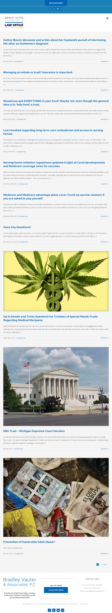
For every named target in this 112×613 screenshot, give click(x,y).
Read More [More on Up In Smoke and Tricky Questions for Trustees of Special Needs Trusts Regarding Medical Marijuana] (104, 338)
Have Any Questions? (17, 227)
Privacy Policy (73, 604)
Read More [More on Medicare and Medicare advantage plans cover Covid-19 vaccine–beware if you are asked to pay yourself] (104, 216)
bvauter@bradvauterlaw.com (94, 591)
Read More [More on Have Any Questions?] (104, 242)
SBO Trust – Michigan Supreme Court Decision (34, 431)
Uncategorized (18, 61)
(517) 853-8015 (56, 3)
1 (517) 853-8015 (56, 590)
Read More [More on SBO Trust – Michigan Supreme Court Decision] (104, 449)
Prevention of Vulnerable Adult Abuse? (29, 541)
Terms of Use (84, 604)
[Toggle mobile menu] (107, 18)
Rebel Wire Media (46, 604)
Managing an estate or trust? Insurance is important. (38, 72)
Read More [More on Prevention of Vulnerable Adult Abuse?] (104, 554)
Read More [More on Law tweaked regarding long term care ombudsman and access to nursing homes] (104, 152)
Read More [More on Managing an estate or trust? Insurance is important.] (104, 90)
